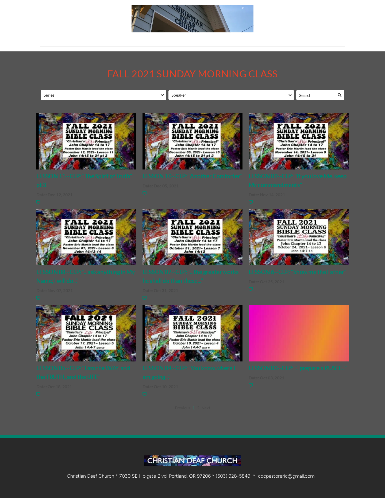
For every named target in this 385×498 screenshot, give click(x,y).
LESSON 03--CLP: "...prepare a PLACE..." (298, 368)
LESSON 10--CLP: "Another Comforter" (192, 176)
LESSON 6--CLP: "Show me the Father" (297, 272)
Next (206, 407)
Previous (182, 407)
